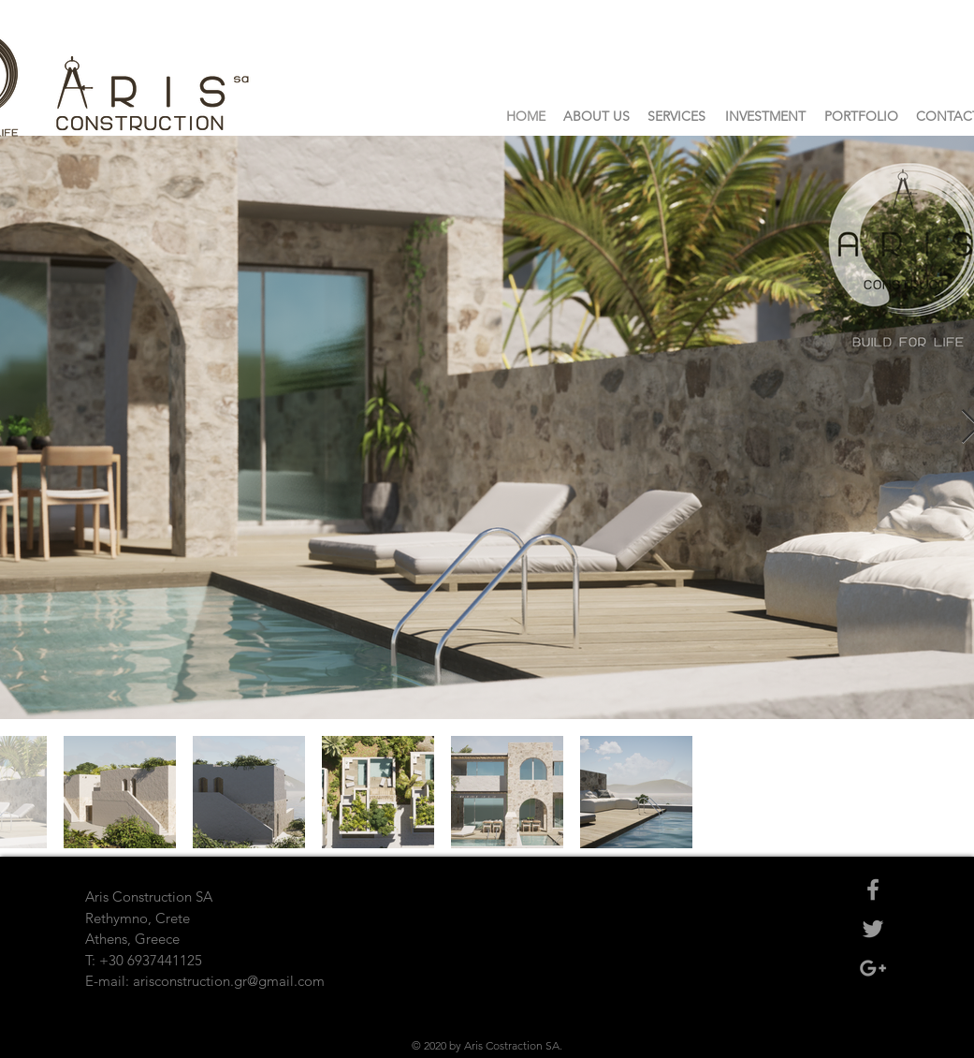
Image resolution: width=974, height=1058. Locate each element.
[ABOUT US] (596, 117)
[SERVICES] (677, 117)
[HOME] (525, 117)
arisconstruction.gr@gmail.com (229, 981)
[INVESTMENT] (765, 117)
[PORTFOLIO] (861, 117)
